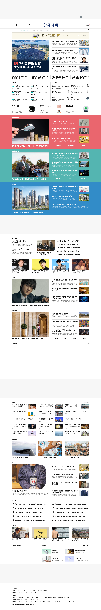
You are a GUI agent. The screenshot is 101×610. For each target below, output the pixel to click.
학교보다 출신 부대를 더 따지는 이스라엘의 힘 (77, 87)
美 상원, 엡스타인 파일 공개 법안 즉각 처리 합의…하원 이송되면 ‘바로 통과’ (65, 154)
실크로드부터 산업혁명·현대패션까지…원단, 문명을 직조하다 (64, 483)
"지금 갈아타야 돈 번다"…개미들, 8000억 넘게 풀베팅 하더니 (70, 504)
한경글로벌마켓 (22, 30)
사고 (88, 545)
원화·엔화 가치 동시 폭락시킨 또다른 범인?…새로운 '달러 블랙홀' (30, 179)
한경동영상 (14, 344)
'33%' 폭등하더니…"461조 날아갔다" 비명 (68, 244)
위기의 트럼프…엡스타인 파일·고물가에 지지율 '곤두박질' (80, 77)
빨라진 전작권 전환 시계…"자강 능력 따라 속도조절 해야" (60, 77)
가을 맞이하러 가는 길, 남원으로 (60, 314)
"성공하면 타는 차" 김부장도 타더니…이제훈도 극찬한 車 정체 (19, 425)
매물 (70, 212)
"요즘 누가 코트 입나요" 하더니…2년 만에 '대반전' (28, 516)
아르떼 (13, 277)
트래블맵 (56, 338)
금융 (41, 30)
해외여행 (74, 338)
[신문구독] (30, 25)
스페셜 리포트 (15, 439)
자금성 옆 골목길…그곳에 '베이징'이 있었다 (63, 475)
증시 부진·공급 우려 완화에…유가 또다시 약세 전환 (40, 99)
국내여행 (65, 338)
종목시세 (70, 178)
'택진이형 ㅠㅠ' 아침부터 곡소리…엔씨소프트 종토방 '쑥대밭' (30, 520)
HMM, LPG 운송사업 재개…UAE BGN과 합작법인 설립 (76, 412)
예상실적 (58, 178)
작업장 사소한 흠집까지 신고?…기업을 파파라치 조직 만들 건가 (60, 87)
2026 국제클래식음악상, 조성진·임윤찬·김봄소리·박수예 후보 (30, 305)
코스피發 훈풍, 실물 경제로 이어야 (77, 93)
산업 (44, 30)
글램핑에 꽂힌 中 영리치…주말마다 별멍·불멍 (63, 466)
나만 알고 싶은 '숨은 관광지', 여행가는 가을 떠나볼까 (65, 322)
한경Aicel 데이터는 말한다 (47, 458)
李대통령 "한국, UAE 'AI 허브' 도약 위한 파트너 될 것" (19, 432)
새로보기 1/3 (86, 402)
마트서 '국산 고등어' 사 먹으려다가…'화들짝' (20, 242)
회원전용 (14, 82)
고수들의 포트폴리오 (15, 85)
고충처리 (24, 590)
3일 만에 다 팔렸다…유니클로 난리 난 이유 (68, 251)
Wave (13, 463)
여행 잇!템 (84, 338)
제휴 (18, 597)
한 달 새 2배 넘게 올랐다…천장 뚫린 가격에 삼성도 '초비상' (70, 520)
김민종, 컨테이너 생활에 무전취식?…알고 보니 (19, 271)
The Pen (14, 525)
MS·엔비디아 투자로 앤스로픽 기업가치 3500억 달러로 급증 (64, 171)
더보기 (64, 30)
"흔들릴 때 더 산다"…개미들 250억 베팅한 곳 (21, 250)
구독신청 (19, 590)
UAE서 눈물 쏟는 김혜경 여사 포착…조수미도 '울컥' (79, 271)
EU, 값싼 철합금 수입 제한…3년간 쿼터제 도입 (39, 93)
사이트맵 (32, 597)
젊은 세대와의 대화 (16, 539)
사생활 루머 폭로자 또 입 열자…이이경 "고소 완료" (60, 271)
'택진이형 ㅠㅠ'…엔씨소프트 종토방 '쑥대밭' (68, 254)
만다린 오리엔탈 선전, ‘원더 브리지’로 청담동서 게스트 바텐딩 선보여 (64, 331)
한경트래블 (14, 310)
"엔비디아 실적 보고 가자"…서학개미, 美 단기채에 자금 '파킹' (40, 87)
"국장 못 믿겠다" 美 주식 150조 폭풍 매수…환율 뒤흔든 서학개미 (71, 508)
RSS (41, 597)
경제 (38, 30)
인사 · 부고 (84, 545)
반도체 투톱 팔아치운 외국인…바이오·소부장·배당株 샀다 (30, 146)
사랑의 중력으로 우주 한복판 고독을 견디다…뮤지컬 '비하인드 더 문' (64, 298)
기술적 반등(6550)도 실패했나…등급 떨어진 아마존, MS (20, 93)
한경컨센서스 (58, 145)
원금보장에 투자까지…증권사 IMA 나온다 (62, 50)
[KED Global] (25, 25)
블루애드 (34, 590)
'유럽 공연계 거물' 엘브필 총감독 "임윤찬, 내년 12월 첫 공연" (64, 289)
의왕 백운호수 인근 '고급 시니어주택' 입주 (62, 196)
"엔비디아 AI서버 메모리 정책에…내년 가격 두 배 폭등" (45, 425)
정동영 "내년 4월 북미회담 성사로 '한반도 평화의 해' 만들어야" (45, 405)
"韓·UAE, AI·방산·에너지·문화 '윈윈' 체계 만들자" (20, 77)
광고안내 (29, 590)
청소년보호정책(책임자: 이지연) (63, 597)
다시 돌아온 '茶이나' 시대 (20, 491)
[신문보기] (13, 25)
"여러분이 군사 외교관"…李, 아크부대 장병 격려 (23, 419)
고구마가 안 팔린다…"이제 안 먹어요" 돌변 (68, 241)
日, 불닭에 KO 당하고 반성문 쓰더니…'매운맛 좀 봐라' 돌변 (70, 516)
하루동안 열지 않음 (83, 35)
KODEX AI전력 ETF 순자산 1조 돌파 (61, 138)
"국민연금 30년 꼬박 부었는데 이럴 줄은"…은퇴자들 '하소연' (30, 504)
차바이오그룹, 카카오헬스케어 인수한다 (19, 412)
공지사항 (44, 545)
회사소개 (14, 590)
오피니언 (33, 30)
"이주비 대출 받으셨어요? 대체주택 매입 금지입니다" (80, 539)
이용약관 (45, 597)
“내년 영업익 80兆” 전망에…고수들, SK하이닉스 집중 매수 (20, 87)
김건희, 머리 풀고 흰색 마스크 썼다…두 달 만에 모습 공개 (45, 253)
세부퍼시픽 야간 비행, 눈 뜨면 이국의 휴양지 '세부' (27, 339)
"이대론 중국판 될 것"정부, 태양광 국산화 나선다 (27, 65)
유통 (48, 30)
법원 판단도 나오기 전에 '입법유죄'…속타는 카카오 (58, 99)
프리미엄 (59, 30)
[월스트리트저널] (21, 25)
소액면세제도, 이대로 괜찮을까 (39, 539)
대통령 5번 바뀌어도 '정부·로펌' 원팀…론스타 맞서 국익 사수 (40, 77)
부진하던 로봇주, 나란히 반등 (59, 121)
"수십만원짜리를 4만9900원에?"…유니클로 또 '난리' (28, 512)
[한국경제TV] (17, 25)
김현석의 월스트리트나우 (16, 91)
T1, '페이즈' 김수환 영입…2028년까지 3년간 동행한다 (19, 405)
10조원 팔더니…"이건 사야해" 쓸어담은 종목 (68, 248)
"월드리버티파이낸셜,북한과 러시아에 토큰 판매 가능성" (45, 419)
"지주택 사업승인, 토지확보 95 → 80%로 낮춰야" (27, 212)
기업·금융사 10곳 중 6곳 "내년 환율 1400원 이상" (64, 42)
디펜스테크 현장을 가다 (20, 458)
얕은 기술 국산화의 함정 (57, 93)
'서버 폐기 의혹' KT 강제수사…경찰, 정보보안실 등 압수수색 (45, 412)
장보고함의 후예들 (75, 99)
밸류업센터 (83, 212)
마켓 (83, 145)
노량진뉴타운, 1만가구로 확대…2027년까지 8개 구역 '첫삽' (65, 187)
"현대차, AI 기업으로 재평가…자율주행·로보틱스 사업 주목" (64, 129)
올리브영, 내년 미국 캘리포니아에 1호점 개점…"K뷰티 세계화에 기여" (72, 433)
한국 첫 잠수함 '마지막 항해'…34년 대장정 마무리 (45, 432)
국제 (54, 30)
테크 (51, 30)
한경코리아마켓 (15, 30)
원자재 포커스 (33, 91)
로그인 (87, 25)
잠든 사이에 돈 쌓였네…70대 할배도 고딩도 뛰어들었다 (29, 508)
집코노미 (28, 30)
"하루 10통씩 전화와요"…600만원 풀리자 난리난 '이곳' (69, 512)
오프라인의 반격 (72, 458)
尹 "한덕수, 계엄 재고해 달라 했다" (73, 419)
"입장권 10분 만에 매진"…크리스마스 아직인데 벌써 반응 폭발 (72, 425)
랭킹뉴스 (14, 500)
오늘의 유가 (33, 97)
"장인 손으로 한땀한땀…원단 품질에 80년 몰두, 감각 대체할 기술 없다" (65, 491)
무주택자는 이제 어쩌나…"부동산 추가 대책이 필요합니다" (60, 539)
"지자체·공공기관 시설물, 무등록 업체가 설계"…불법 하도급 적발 (72, 406)
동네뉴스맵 (58, 212)
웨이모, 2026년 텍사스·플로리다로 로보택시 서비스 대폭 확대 (65, 163)
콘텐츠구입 (22, 597)
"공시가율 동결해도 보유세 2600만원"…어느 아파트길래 (20, 99)
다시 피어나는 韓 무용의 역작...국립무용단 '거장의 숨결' (64, 280)
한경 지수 (71, 145)
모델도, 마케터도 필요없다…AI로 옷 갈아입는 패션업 (64, 67)
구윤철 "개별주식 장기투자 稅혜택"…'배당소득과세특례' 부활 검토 (64, 59)
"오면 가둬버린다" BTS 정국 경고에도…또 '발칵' (40, 271)
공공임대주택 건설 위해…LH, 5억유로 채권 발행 (64, 205)
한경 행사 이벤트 (16, 545)
